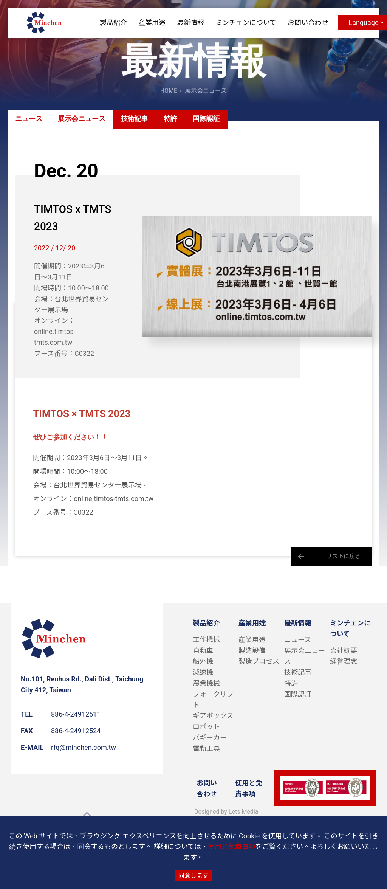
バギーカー (210, 738)
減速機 (203, 672)
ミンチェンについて (245, 22)
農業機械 (206, 683)
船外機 (203, 661)
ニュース (28, 118)
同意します (193, 875)
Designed (206, 811)
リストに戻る (344, 556)
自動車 (203, 651)
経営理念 (343, 661)
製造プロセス (258, 661)
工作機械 (206, 640)
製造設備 (252, 651)
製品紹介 (113, 22)
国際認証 (206, 118)
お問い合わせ (308, 22)
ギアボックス (213, 716)
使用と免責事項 (248, 788)
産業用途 (152, 22)
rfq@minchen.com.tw (83, 747)
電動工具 (206, 748)
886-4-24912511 (76, 714)
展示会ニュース (81, 118)
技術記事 (134, 118)
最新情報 (190, 22)
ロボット (206, 727)
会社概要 (343, 651)
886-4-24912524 (76, 731)
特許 (170, 118)
